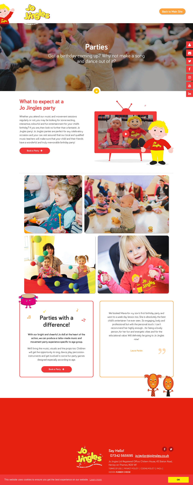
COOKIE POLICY (147, 469)
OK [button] (178, 480)
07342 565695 (121, 456)
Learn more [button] (96, 479)
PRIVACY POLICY (131, 469)
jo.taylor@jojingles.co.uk (152, 456)
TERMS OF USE (115, 469)
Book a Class (98, 13)
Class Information (76, 13)
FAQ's (159, 469)
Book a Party (117, 13)
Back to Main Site (172, 11)
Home (59, 13)
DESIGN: (119, 472)
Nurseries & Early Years (142, 13)
